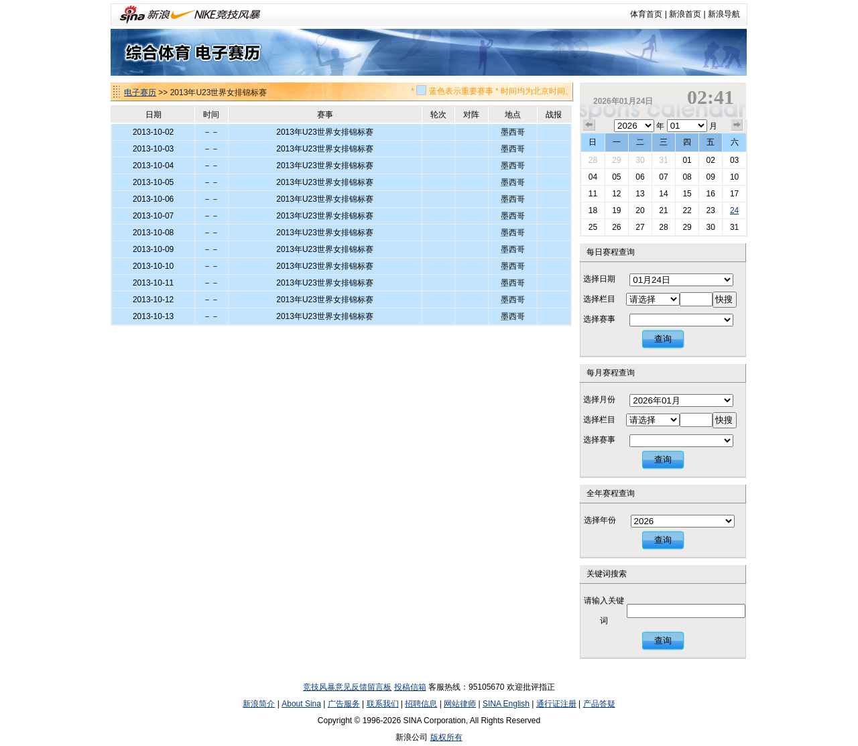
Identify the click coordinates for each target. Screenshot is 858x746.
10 (734, 177)
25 (593, 227)
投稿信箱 (410, 687)
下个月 (737, 125)
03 (734, 160)
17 (734, 193)
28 (593, 160)
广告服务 (344, 703)
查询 (663, 339)
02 (710, 160)
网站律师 (460, 703)
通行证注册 (556, 703)
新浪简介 (259, 703)
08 (686, 177)
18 (593, 210)
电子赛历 (140, 92)
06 (639, 177)
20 (639, 210)
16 (710, 193)
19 (616, 210)
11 (593, 193)
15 (686, 193)
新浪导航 (724, 14)
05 (616, 177)
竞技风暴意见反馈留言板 (347, 687)
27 (639, 227)
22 (686, 210)
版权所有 (446, 737)
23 (710, 210)
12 (616, 193)
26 (616, 227)
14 (663, 193)
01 (686, 160)
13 (639, 193)
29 (616, 160)
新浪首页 (685, 14)
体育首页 (646, 14)
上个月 (589, 125)
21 (663, 210)
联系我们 (383, 703)
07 (663, 177)
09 (710, 177)
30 (639, 160)
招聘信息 (421, 703)
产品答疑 (599, 703)
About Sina (301, 703)
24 (734, 210)
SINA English (506, 703)
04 (593, 177)
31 (663, 160)
